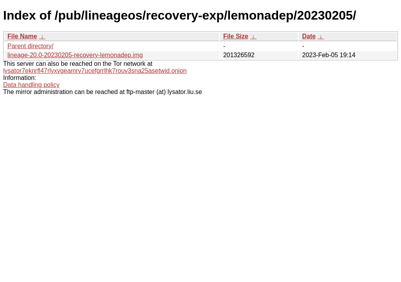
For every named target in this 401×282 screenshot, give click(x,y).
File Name (22, 36)
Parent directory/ (30, 46)
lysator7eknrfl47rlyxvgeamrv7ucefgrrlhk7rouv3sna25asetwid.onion (95, 70)
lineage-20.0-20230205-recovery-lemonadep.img (75, 55)
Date (309, 36)
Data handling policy (31, 84)
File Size (235, 36)
